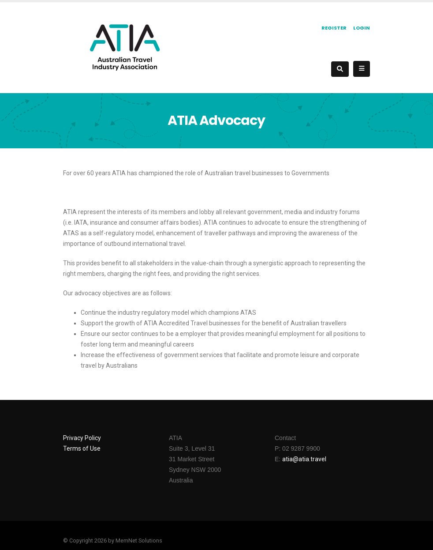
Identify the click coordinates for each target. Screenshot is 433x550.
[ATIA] (125, 46)
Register (334, 27)
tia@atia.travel (306, 459)
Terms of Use (82, 448)
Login (361, 27)
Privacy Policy (82, 437)
